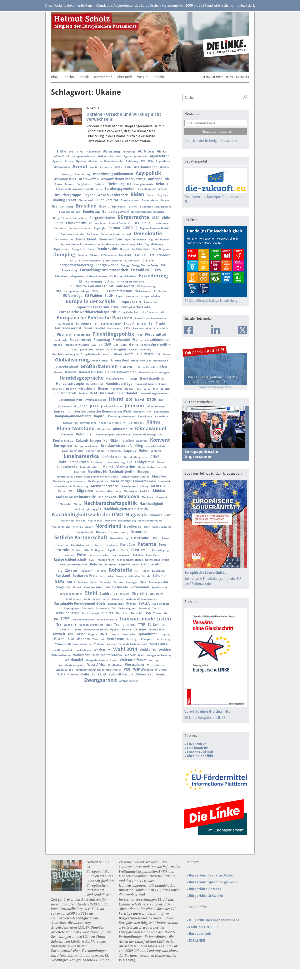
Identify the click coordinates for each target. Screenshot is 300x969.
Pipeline (113, 550)
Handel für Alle (91, 372)
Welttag (154, 660)
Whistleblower (155, 665)
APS (143, 161)
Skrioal (77, 587)
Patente (146, 544)
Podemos (69, 555)
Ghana (118, 354)
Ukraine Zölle (156, 629)
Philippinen (98, 550)
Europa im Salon (150, 296)
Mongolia (65, 504)
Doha (91, 249)
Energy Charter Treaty (145, 265)
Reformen (110, 564)
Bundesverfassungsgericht (147, 211)
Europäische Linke (136, 307)
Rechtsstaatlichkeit (157, 559)
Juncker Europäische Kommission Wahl (99, 411)
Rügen (146, 570)
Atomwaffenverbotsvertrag (123, 179)
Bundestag (91, 212)
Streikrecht (156, 593)
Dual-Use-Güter (140, 249)
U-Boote (76, 629)
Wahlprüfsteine (61, 655)
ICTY (156, 388)
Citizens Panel (97, 223)
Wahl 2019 (148, 650)
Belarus (162, 184)
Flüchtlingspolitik (113, 334)
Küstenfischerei (95, 450)
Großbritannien (99, 366)
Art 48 (94, 167)
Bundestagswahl (115, 212)
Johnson (134, 406)
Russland (63, 576)
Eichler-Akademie (90, 260)
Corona (114, 228)
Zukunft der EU (121, 674)
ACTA (142, 151)
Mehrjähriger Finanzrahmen (133, 481)
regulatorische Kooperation (141, 564)
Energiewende (107, 265)
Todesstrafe (160, 613)
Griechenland (67, 367)
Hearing (71, 388)
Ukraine (139, 629)
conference (162, 223)
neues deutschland (150, 520)
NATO (168, 515)
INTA (93, 393)
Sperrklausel (159, 587)
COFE (135, 223)
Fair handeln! (197, 748)
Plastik (124, 550)
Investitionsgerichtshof (154, 393)
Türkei (153, 624)
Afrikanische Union (109, 156)
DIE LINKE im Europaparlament (214, 920)
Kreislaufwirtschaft (116, 446)
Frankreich (60, 340)
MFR (71, 491)
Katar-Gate (161, 416)
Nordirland (108, 526)
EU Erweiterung (146, 286)
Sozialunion (140, 587)
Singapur (63, 587)
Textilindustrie (67, 613)
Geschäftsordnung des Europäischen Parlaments (82, 354)
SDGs (71, 582)
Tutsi (163, 624)
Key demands (88, 422)
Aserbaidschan (146, 167)
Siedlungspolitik (158, 582)
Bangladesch (84, 184)
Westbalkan (115, 665)
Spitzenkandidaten (71, 593)
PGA (86, 550)
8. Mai (80, 151)
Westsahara (134, 665)
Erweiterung (153, 276)
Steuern (125, 593)
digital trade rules (135, 239)
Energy (125, 265)
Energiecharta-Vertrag (75, 265)
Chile (166, 218)
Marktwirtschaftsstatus (134, 476)
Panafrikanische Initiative (87, 545)
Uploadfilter (147, 634)
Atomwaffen (89, 179)
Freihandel (121, 340)
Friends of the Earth (77, 344)
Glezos (167, 354)
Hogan (103, 388)
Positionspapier (121, 555)
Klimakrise (103, 429)
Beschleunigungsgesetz (152, 189)
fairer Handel (94, 328)
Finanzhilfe (161, 328)
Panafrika (63, 545)
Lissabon (96, 462)
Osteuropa (139, 532)
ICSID (147, 388)
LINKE (154, 457)
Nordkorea (132, 527)
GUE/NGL (127, 367)
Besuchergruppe (68, 195)
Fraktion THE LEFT (203, 927)
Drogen (124, 249)
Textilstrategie (91, 613)
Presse (230, 77)
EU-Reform (160, 291)
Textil (155, 608)
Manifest (79, 471)
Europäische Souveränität (150, 318)
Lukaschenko (67, 467)
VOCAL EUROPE (158, 644)
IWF (161, 399)
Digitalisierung (154, 244)
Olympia (101, 532)
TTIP (141, 624)
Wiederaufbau (64, 669)
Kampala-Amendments (73, 416)
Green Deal (120, 360)
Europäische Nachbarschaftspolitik (87, 312)
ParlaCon (127, 545)
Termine (218, 77)
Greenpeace (160, 360)
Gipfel (130, 354)
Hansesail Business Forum (151, 384)
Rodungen (86, 570)
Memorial (164, 481)
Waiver (130, 655)
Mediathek (242, 77)
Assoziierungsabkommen (113, 174)
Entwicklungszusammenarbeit (104, 270)
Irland (116, 399)
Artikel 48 (106, 167)
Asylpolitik (148, 173)
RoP (137, 570)
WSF (127, 669)
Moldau (159, 491)
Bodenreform (150, 200)
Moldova (129, 496)
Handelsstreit (94, 384)
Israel (139, 399)
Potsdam (138, 555)
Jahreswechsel (67, 406)
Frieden (57, 344)
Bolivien (165, 200)
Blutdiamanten (130, 200)
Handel (70, 372)
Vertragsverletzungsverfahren (73, 644)
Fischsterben (82, 334)
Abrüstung (111, 151)
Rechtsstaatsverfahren (74, 564)
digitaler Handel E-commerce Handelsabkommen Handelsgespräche (101, 244)
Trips (109, 624)
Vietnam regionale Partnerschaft (127, 644)
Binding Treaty (64, 200)
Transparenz (66, 624)
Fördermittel (155, 334)
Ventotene (115, 639)
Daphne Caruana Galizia (154, 228)
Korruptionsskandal (86, 446)
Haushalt (58, 388)
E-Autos (94, 255)
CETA (155, 218)
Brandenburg (62, 206)
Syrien (131, 603)
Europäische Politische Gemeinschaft (141, 312)
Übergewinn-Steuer (96, 629)
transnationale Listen (145, 619)
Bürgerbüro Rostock (205, 889)
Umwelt (59, 634)
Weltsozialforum (133, 660)
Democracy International (116, 234)
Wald (141, 655)
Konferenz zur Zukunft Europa (77, 441)
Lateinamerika (81, 456)
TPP (64, 619)
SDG (60, 581)
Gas (116, 344)
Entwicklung (70, 270)
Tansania (87, 608)
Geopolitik (102, 349)
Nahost (156, 515)
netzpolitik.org (127, 520)
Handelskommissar (121, 378)
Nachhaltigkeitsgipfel (87, 509)
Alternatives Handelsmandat (105, 161)
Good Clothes (100, 360)
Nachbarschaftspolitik (110, 503)
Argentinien (163, 161)
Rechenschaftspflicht (129, 559)
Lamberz (156, 450)
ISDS (129, 399)
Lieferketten (111, 457)
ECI (152, 255)
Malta (141, 467)
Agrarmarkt (140, 156)
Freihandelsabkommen (150, 340)
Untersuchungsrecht (122, 634)
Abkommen (94, 151)
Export (129, 323)
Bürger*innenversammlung (70, 218)
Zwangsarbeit (100, 680)
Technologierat (127, 608)
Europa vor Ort (129, 302)
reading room (106, 559)
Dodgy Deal (78, 249)
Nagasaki (136, 515)
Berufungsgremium (119, 189)
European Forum (111, 323)
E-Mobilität (125, 255)
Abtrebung (128, 151)
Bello (99, 189)
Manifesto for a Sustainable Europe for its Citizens (87, 476)
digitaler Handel (159, 239)
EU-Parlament (143, 291)
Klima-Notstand (76, 428)
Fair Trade (157, 323)
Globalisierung (72, 360)
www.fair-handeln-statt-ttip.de (215, 387)
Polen (81, 555)
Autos (58, 184)
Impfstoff (68, 393)
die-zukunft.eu (110, 239)
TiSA (147, 613)
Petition (76, 550)
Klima (153, 422)
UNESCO (80, 634)
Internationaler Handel (118, 393)
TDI (113, 608)
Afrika (161, 151)
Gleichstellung (148, 354)
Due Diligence (161, 249)
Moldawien (107, 497)
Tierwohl (136, 613)
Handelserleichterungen (154, 372)
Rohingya (100, 570)
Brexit (104, 206)
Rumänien (158, 570)
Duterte (82, 255)
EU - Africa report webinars (127, 281)
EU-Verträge (72, 296)
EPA (158, 270)
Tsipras (131, 624)
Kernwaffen (70, 422)
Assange (67, 174)
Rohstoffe (120, 570)
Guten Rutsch (146, 367)
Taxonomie (102, 608)
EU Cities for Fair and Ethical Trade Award (101, 286)
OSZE (155, 538)
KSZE (65, 450)
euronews (132, 296)
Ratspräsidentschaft (70, 559)
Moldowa (147, 497)
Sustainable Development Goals (79, 603)
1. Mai (61, 151)
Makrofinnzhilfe (90, 467)
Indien (83, 393)
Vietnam (99, 644)
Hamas (58, 372)
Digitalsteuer (61, 249)
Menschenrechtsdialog (134, 486)
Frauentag (102, 340)
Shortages (131, 582)
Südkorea (117, 599)
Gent (75, 349)
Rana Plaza (152, 555)
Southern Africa (93, 587)
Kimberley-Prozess (110, 422)
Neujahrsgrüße (61, 526)
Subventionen (101, 599)
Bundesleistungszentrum (155, 206)
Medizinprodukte (98, 481)
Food (139, 334)
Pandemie (112, 545)
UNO (103, 634)
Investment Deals (95, 399)
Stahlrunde (109, 593)
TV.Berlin (63, 629)
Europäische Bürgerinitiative (95, 307)
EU (107, 281)
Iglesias (166, 388)
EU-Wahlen (93, 296)
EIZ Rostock (132, 260)
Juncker (60, 411)
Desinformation (64, 239)
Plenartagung (160, 550)
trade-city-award (107, 619)
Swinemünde (116, 603)
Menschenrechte (104, 486)
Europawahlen (87, 323)
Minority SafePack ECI (137, 491)
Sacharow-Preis (85, 576)
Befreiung (117, 184)
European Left (200, 934)
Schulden (134, 576)
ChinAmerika (76, 223)
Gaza (124, 344)
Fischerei (64, 334)
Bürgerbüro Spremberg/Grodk (213, 882)
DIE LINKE (197, 941)
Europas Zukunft (200, 752)
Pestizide (61, 550)
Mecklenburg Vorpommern (69, 481)
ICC (139, 388)
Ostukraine (140, 538)
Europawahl (65, 323)
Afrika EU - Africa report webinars (74, 156)
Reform (96, 564)
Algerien (80, 161)
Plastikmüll (140, 550)
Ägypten (57, 161)
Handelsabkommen (120, 372)
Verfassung (164, 639)
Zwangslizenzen (129, 680)
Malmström (125, 467)
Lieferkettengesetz (135, 457)
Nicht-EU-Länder (83, 526)
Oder (147, 526)
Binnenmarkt (87, 200)
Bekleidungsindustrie (140, 184)
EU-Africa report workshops (72, 291)
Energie (147, 260)
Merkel (62, 491)
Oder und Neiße (161, 526)
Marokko (159, 476)
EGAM (73, 260)
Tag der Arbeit (160, 603)
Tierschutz (122, 613)
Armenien (62, 167)
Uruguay (165, 634)
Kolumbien (85, 434)
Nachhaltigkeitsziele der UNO (87, 515)
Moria (77, 504)
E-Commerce (108, 255)
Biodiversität (107, 200)
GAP (108, 344)
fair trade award (68, 328)
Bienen (151, 195)
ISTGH (151, 399)
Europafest (150, 302)
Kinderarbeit (133, 422)
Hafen (162, 367)
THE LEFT (107, 613)
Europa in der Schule (90, 301)
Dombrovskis (107, 249)
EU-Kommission (119, 291)
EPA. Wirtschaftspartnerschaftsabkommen (81, 276)
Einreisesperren (112, 260)
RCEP (92, 559)
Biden (137, 194)
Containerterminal (80, 228)
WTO (61, 674)
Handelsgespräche (81, 378)
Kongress (142, 440)
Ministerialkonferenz (108, 491)
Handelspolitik (152, 378)
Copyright (100, 228)
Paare (165, 538)
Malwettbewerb (156, 467)
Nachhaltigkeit (151, 504)
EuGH (109, 296)
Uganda (115, 629)
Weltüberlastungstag (72, 665)
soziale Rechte (116, 587)
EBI (145, 255)
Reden (206, 77)
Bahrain (69, 184)
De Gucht (92, 234)
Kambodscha (161, 411)
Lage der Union (136, 451)
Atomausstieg (65, 179)
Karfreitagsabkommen (121, 416)
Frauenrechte (80, 340)
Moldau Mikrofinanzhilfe (76, 497)
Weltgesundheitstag (159, 655)
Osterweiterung (118, 532)
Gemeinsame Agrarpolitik (149, 344)
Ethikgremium (90, 281)
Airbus (69, 161)
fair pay (141, 323)
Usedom (83, 639)
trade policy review (82, 619)
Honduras (116, 388)
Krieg (139, 446)
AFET (151, 151)
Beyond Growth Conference (106, 195)
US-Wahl (59, 639)
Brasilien (86, 206)
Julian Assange (155, 406)
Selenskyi (105, 582)
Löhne (160, 462)
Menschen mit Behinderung (71, 486)
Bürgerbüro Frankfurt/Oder (211, 875)
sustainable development (141, 599)
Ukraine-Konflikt (200, 756)
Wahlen (165, 650)
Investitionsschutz (70, 399)
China (59, 223)
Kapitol (100, 416)
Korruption (63, 446)
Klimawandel (150, 428)
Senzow (118, 582)
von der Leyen (82, 650)
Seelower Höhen (88, 582)
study (87, 599)
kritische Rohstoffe (157, 446)
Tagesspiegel (72, 608)
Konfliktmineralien (118, 441)
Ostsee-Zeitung (119, 538)
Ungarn (92, 634)
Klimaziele (67, 434)
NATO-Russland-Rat (73, 520)
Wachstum (102, 650)
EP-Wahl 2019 (141, 270)
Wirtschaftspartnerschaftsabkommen (98, 669)
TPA (55, 619)
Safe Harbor (107, 576)
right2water (67, 571)
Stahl (91, 593)
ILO (56, 393)
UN (70, 634)
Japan (83, 406)
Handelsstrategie (70, 384)
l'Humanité (115, 450)
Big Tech (163, 195)
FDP (127, 328)
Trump (119, 624)
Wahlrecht (81, 655)
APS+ (150, 161)
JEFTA (94, 406)
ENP (163, 265)
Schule (146, 576)
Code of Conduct (119, 223)
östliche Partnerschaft (81, 537)
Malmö (108, 467)
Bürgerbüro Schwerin (206, 896)
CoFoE (147, 223)
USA (71, 639)
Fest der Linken (142, 328)
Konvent (160, 440)
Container (60, 228)
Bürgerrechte (133, 217)
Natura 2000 (95, 520)
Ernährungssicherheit (122, 276)
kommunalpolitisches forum (113, 434)
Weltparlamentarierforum (101, 660)
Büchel (133, 206)
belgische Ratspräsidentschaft (74, 189)
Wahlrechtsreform (107, 655)
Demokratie (148, 233)
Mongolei (161, 497)
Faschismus (114, 328)
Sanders (121, 576)
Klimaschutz (122, 429)
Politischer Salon (99, 555)
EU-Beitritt (98, 291)
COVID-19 (130, 228)
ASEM (128, 167)
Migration (85, 491)
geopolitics (87, 349)
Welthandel (74, 660)
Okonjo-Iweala (85, 532)
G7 (100, 344)
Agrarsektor (159, 156)
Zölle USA (98, 674)
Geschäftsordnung (140, 349)
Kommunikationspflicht (147, 434)
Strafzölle (139, 593)
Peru (162, 545)
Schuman (160, 576)
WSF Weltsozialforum (150, 669)
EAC (137, 255)
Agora (127, 156)
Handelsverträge (118, 384)
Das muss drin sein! (72, 234)
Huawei (129, 388)
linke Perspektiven (74, 462)
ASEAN (118, 167)
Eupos (119, 296)
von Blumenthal (62, 650)
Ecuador (163, 255)
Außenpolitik (158, 179)
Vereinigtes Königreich (140, 639)
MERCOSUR (160, 486)
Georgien (118, 349)
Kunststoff (76, 450)
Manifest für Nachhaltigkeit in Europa (118, 472)
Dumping (64, 255)
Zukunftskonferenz (150, 674)
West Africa (96, 665)
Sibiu (143, 582)
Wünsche (73, 674)
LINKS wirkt (196, 744)
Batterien (100, 184)
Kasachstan (145, 416)
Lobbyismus (144, 462)
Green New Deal (141, 360)
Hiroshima (86, 388)
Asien (164, 167)
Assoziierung (82, 174)
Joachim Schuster (111, 406)
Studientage (73, 599)
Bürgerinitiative (102, 218)
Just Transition (142, 411)
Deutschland (86, 239)
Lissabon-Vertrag (114, 462)
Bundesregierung (69, 211)
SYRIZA (144, 603)
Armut (80, 167)
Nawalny (110, 520)
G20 (93, 344)
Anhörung (132, 161)
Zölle (85, 674)
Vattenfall (98, 639)
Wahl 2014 (125, 649)
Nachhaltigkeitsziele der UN (126, 509)
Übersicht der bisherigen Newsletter (211, 141)
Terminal (144, 608)
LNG (129, 462)
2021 (72, 151)
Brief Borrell (118, 206)
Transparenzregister (91, 624)
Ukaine (126, 629)
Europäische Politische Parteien (94, 318)
